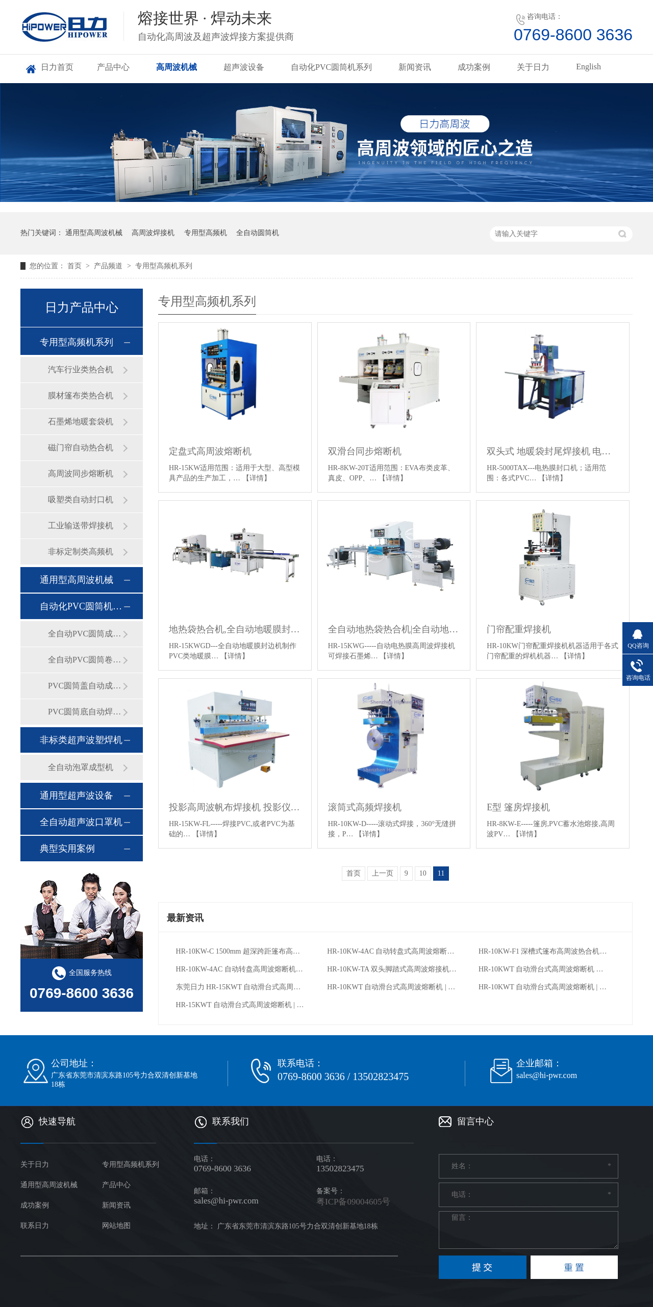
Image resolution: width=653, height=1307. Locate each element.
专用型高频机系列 (163, 266)
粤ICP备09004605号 (353, 1202)
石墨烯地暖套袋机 (80, 421)
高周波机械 (176, 67)
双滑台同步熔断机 (364, 451)
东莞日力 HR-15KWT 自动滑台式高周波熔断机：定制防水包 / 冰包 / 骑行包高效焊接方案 (241, 987)
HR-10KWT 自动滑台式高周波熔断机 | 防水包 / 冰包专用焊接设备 (392, 987)
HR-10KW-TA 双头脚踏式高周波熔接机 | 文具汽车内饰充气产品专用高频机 (392, 969)
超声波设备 (243, 67)
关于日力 (533, 67)
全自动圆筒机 (257, 233)
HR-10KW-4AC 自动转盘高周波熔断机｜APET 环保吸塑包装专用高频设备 (241, 969)
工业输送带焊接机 (80, 525)
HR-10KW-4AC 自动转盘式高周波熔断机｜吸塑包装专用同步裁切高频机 (392, 951)
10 (422, 873)
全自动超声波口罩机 (81, 822)
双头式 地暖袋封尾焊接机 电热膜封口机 (553, 451)
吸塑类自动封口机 (80, 499)
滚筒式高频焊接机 (364, 807)
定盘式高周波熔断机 (210, 451)
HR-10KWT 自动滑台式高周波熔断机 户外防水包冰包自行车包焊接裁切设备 (544, 969)
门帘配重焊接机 (519, 629)
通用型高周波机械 (93, 233)
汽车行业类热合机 (80, 369)
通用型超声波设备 (76, 795)
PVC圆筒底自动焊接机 (85, 711)
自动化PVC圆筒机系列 (331, 67)
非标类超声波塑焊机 (81, 740)
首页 (75, 266)
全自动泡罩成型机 (80, 767)
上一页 (382, 873)
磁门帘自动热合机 (80, 447)
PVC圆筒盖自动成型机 (85, 685)
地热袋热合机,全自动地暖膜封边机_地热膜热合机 (235, 629)
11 (441, 873)
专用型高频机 (205, 233)
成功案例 (474, 67)
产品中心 (113, 67)
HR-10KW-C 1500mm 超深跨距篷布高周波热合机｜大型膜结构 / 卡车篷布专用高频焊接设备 (241, 951)
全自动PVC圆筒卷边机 (85, 659)
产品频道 (109, 266)
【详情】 (256, 478)
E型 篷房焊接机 (518, 807)
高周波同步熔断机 (80, 473)
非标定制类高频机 (80, 551)
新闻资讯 (414, 67)
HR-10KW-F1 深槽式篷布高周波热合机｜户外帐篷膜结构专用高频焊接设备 (544, 951)
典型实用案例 (67, 848)
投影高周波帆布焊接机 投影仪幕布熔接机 (235, 807)
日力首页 (57, 67)
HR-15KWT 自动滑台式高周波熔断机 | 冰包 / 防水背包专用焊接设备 (241, 1005)
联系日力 (34, 1225)
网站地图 (116, 1225)
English (588, 66)
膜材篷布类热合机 (80, 395)
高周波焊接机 (153, 233)
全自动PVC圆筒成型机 (85, 633)
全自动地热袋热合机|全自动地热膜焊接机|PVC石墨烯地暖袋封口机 (394, 629)
